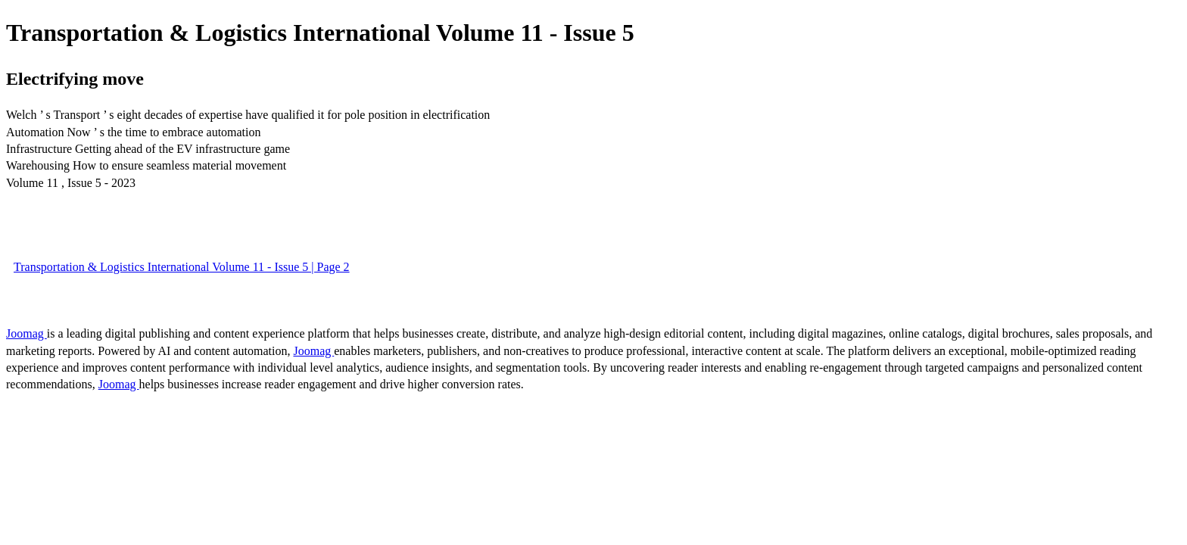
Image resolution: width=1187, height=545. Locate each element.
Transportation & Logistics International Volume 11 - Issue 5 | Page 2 (182, 266)
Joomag (26, 333)
